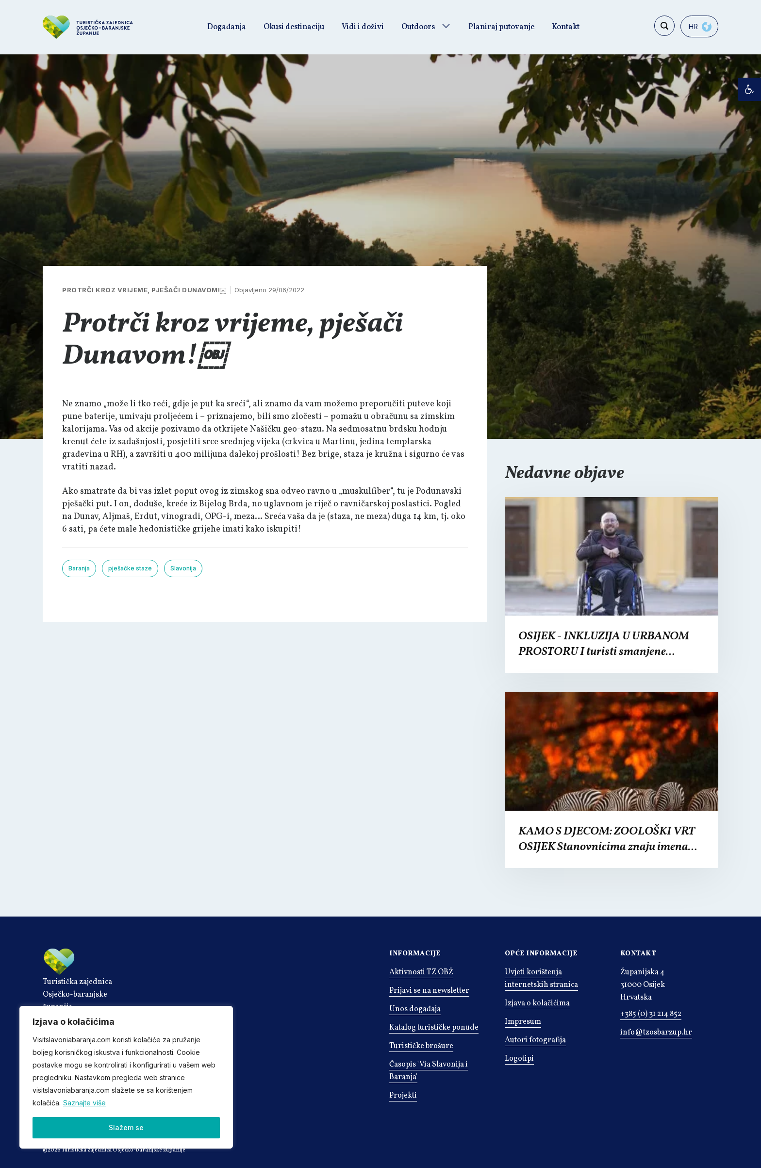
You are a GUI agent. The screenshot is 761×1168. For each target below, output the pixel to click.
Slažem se (126, 1127)
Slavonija (183, 568)
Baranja (79, 568)
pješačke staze (130, 568)
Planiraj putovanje (501, 27)
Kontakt (565, 27)
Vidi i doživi (363, 27)
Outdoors (418, 27)
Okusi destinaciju (294, 27)
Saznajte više (84, 1103)
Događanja (226, 27)
